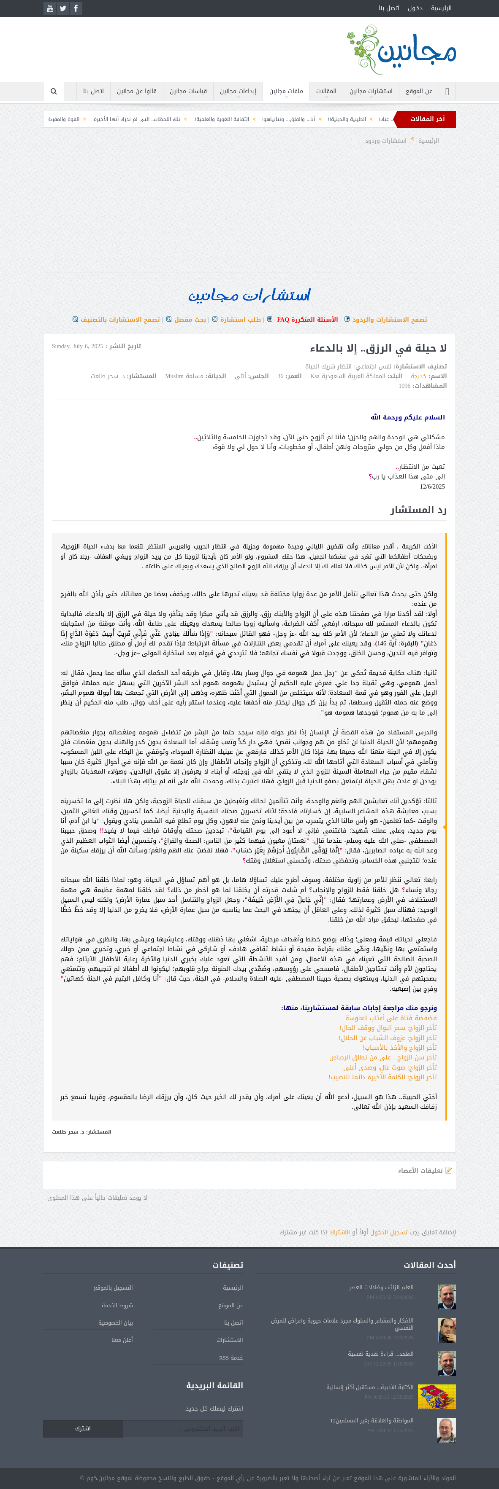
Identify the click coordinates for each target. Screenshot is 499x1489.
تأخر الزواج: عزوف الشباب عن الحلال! (388, 1038)
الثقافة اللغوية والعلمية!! (191, 119)
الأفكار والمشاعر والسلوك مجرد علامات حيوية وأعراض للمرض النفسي (342, 1324)
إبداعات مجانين (238, 91)
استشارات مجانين (371, 91)
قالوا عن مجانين (137, 91)
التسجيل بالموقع (113, 1287)
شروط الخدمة (117, 1305)
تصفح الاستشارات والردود (390, 319)
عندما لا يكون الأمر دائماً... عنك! (383, 119)
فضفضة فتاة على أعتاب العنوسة (391, 1018)
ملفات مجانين (286, 91)
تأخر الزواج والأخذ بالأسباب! (400, 1048)
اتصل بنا (389, 8)
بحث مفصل (190, 319)
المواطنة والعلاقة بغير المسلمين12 (372, 1420)
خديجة (418, 376)
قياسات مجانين (188, 91)
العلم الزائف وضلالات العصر (381, 1287)
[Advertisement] (249, 213)
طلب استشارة (240, 319)
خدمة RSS (231, 1357)
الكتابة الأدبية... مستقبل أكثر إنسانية (370, 1387)
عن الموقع (419, 91)
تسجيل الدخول (388, 1232)
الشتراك (339, 1232)
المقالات (326, 91)
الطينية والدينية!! (317, 119)
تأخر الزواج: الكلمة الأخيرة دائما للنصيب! (382, 1077)
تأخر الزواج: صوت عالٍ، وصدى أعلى (390, 1067)
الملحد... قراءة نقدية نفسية (381, 1354)
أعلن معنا (122, 1340)
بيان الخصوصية (115, 1322)
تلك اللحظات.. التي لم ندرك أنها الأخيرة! (106, 119)
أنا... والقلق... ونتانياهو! (258, 119)
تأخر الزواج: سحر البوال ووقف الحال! (388, 1028)
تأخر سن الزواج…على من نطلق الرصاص (383, 1057)
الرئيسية (441, 8)
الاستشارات (230, 1340)
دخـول (415, 8)
